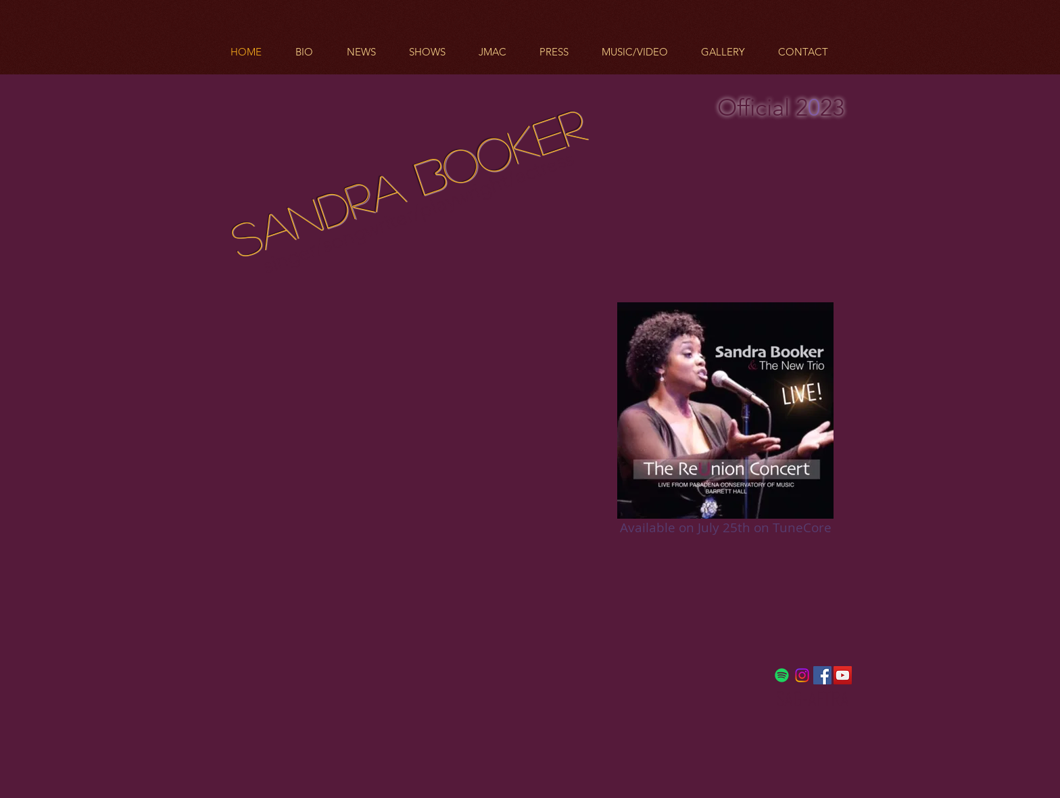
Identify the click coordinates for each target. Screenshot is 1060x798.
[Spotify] (782, 675)
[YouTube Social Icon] (843, 675)
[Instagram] (802, 675)
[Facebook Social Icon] (822, 675)
